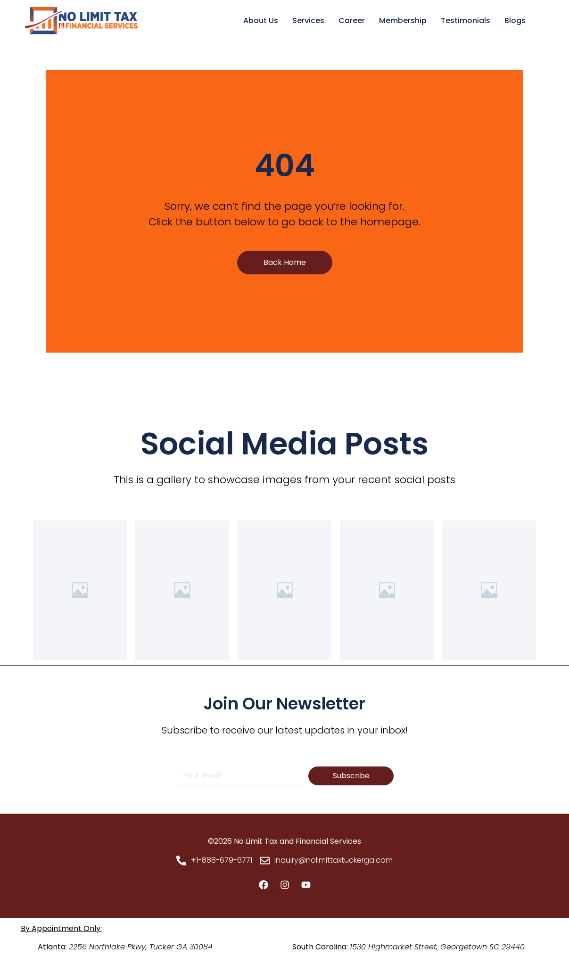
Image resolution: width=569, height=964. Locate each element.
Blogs (515, 20)
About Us (260, 20)
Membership (403, 20)
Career (351, 20)
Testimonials (465, 20)
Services (308, 20)
